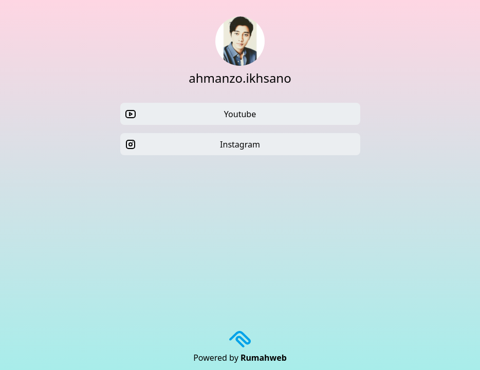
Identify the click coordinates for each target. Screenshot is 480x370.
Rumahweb (264, 357)
